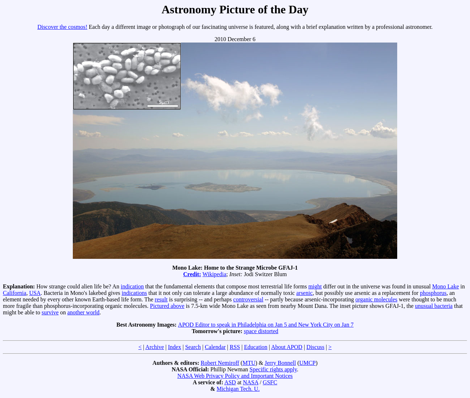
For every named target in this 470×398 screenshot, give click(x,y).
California (14, 293)
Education (255, 347)
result (161, 299)
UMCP (307, 363)
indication (132, 286)
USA (35, 293)
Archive (154, 347)
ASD (230, 382)
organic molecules (376, 299)
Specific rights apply (273, 369)
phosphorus (433, 293)
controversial (248, 299)
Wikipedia (214, 274)
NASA (250, 382)
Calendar (215, 347)
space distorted (261, 331)
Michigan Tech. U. (238, 389)
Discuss (315, 347)
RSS (235, 347)
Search (193, 347)
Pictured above (167, 306)
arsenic (304, 293)
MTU (249, 363)
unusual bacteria (433, 306)
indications (134, 293)
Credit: (192, 274)
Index (174, 347)
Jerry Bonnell (280, 363)
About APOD (286, 347)
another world (83, 312)
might (315, 286)
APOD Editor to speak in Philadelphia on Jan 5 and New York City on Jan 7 (266, 325)
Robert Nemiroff (220, 363)
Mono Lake (445, 286)
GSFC (270, 382)
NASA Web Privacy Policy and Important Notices (235, 376)
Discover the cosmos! (62, 27)
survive (50, 312)
